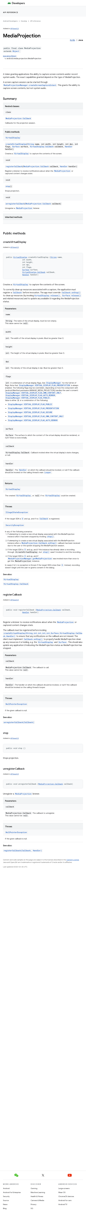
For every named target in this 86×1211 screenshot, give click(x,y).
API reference (10, 12)
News (5, 1204)
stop (8, 186)
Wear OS (62, 1192)
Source (6, 1200)
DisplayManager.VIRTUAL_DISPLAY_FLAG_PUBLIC (28, 398)
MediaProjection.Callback (18, 118)
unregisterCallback (15, 203)
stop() (50, 536)
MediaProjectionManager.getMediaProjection (30, 558)
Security (6, 1196)
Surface (16, 146)
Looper (48, 472)
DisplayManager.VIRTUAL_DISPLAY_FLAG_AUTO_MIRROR (30, 395)
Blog (5, 1208)
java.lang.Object (9, 56)
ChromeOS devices (66, 1196)
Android (6, 1188)
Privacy (33, 1204)
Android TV (62, 1204)
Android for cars (64, 1200)
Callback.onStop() (71, 292)
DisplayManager (53, 383)
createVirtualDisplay (16, 144)
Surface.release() (71, 295)
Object (15, 51)
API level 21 (14, 29)
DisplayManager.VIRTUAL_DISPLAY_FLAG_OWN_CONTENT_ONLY (33, 393)
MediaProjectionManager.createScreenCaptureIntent (30, 85)
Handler (68, 146)
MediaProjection (62, 171)
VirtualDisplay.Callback (42, 146)
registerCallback (14, 166)
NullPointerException (16, 704)
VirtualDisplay (13, 137)
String (30, 144)
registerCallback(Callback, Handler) (23, 850)
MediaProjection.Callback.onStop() (39, 543)
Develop (24, 21)
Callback (17, 292)
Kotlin (72, 40)
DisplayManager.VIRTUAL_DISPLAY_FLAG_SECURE (30, 412)
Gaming (34, 1188)
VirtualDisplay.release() (47, 295)
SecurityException (15, 525)
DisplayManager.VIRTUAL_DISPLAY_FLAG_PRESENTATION (44, 385)
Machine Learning (38, 1192)
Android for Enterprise (12, 1192)
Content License (73, 860)
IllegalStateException (17, 512)
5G (32, 1208)
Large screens (64, 1188)
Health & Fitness (37, 1196)
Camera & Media (37, 1200)
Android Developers (10, 21)
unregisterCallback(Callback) (19, 722)
